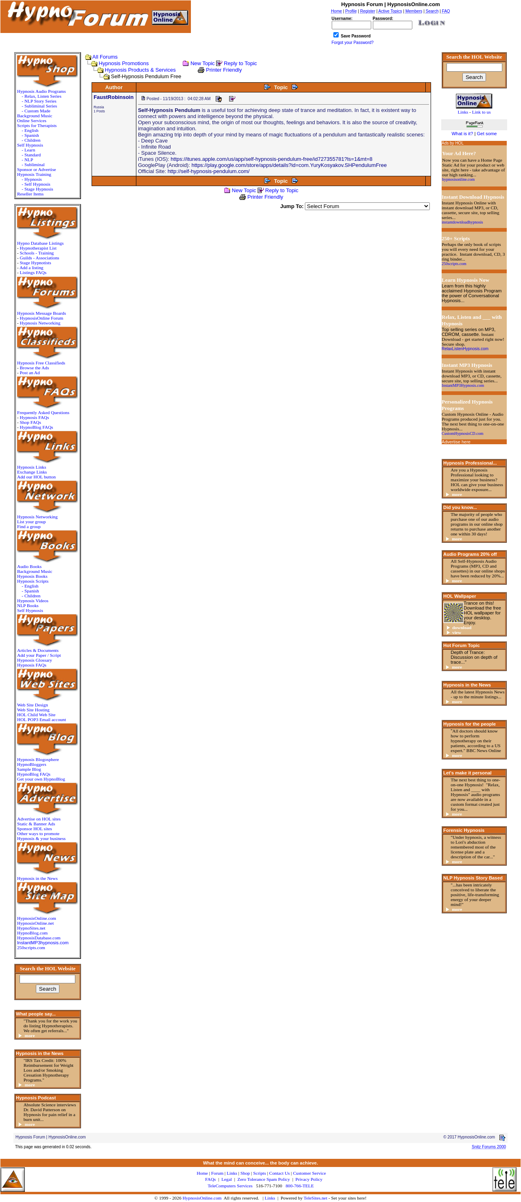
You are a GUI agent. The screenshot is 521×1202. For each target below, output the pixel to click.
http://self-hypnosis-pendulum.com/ (209, 171)
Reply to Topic (240, 63)
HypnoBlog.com (32, 932)
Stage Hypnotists (35, 262)
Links (270, 1197)
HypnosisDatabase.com (39, 937)
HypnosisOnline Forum (41, 318)
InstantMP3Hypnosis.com (463, 385)
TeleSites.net (316, 1197)
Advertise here (456, 441)
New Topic (202, 63)
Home (202, 1173)
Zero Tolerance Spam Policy (263, 1179)
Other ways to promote (38, 833)
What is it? (462, 133)
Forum (217, 1173)
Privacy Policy (309, 1179)
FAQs (210, 1179)
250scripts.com (31, 947)
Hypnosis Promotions (124, 63)
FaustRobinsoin (114, 97)
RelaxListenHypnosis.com (465, 349)
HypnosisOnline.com (201, 1197)
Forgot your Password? (353, 42)
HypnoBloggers (31, 764)
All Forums (105, 57)
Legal (226, 1179)
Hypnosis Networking (40, 322)
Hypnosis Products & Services (140, 70)
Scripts (259, 1173)
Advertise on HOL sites (39, 818)
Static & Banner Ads (36, 823)
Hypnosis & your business (41, 838)
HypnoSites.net (31, 928)
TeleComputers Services (230, 1185)
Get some (487, 133)
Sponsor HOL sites (34, 828)
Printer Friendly (224, 70)
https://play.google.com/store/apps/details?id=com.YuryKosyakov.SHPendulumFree (289, 165)
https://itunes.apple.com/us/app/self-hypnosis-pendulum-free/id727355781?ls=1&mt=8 (271, 159)
